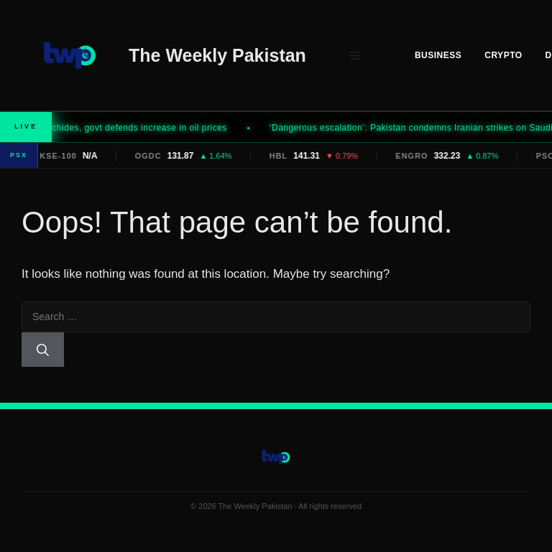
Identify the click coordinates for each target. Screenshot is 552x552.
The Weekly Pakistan (217, 55)
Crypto (503, 55)
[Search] (43, 349)
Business (438, 55)
